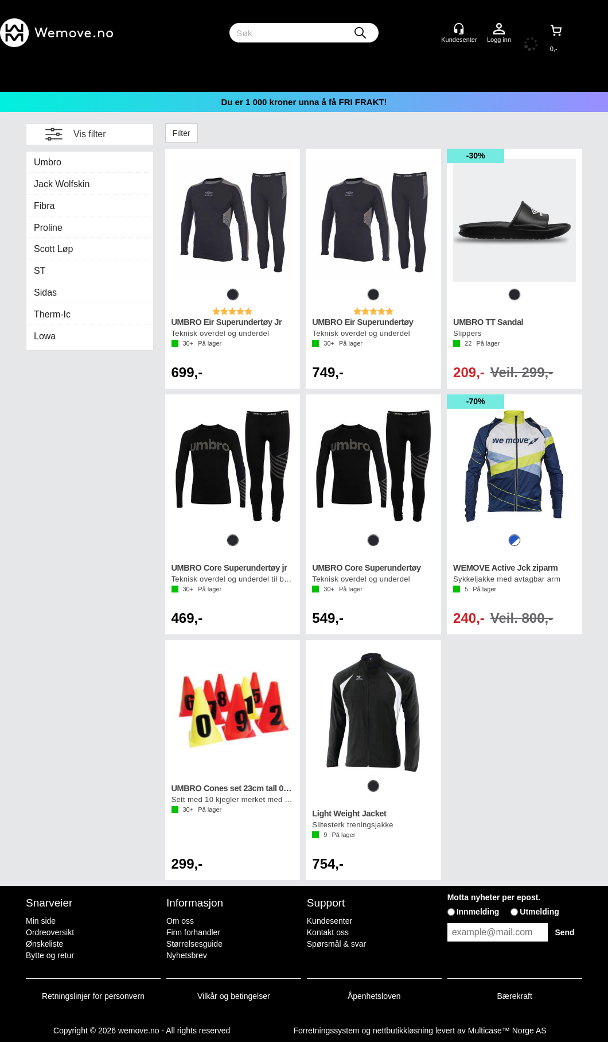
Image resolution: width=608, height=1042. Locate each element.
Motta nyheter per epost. (494, 897)
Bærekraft (514, 996)
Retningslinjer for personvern (93, 996)
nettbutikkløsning (403, 1030)
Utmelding (539, 911)
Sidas (45, 292)
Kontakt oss (328, 932)
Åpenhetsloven (374, 996)
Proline (48, 228)
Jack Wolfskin (62, 184)
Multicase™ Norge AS (507, 1030)
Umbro (47, 162)
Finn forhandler (193, 932)
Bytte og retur (50, 955)
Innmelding (478, 911)
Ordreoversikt (50, 932)
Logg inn (499, 29)
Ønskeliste (44, 943)
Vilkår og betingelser (233, 996)
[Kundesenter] (459, 28)
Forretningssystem (326, 1030)
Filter (181, 133)
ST (39, 271)
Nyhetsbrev (186, 955)
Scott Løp (53, 249)
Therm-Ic (52, 314)
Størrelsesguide (194, 943)
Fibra (44, 206)
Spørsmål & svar (336, 943)
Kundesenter (329, 920)
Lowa (45, 336)
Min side (41, 920)
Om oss (180, 920)
